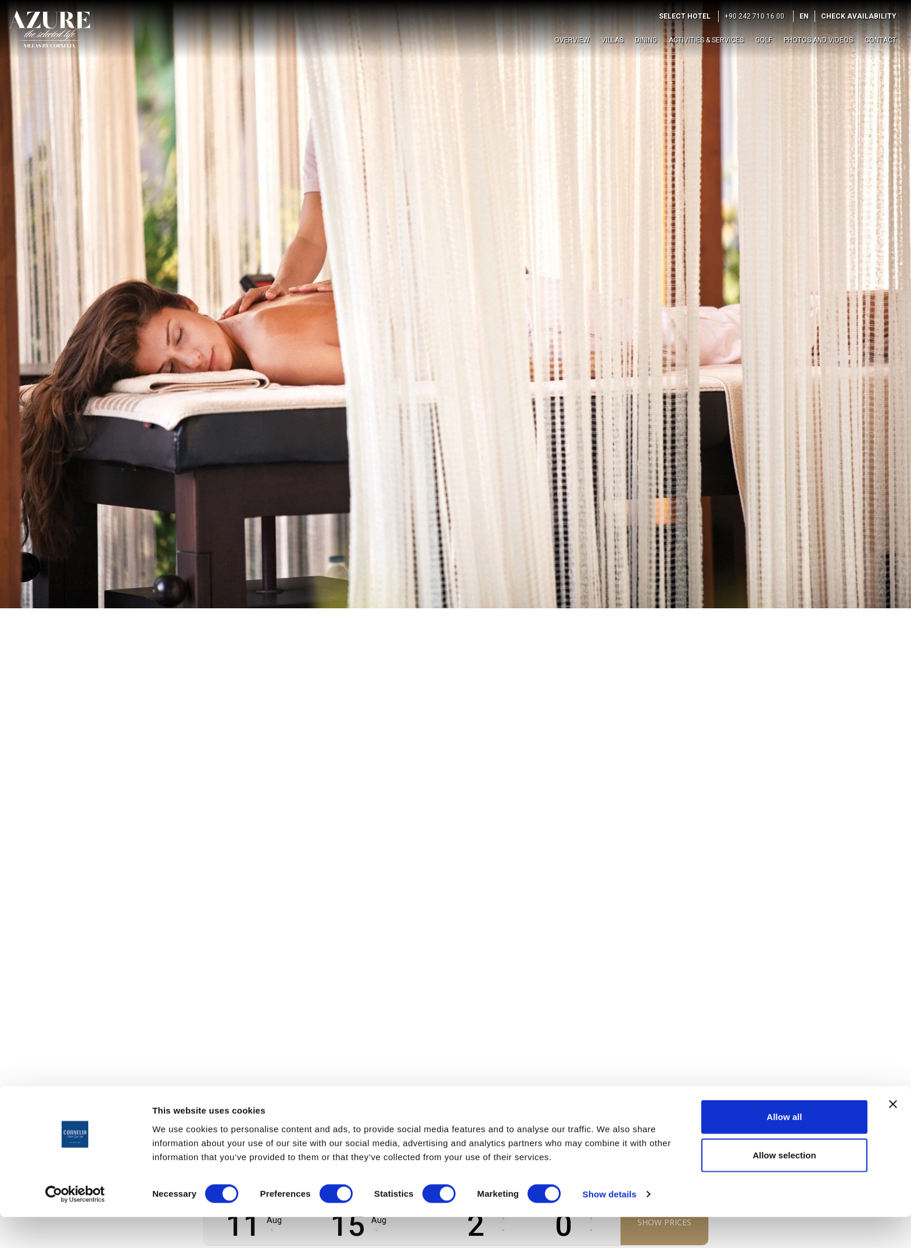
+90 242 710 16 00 (754, 16)
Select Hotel (685, 16)
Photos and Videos (818, 40)
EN (804, 16)
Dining (646, 40)
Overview (572, 40)
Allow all (784, 1148)
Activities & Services (706, 40)
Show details (610, 1225)
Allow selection (784, 1186)
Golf (763, 40)
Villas (612, 40)
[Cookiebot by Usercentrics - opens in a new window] (75, 1225)
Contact (880, 40)
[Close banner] (893, 1135)
